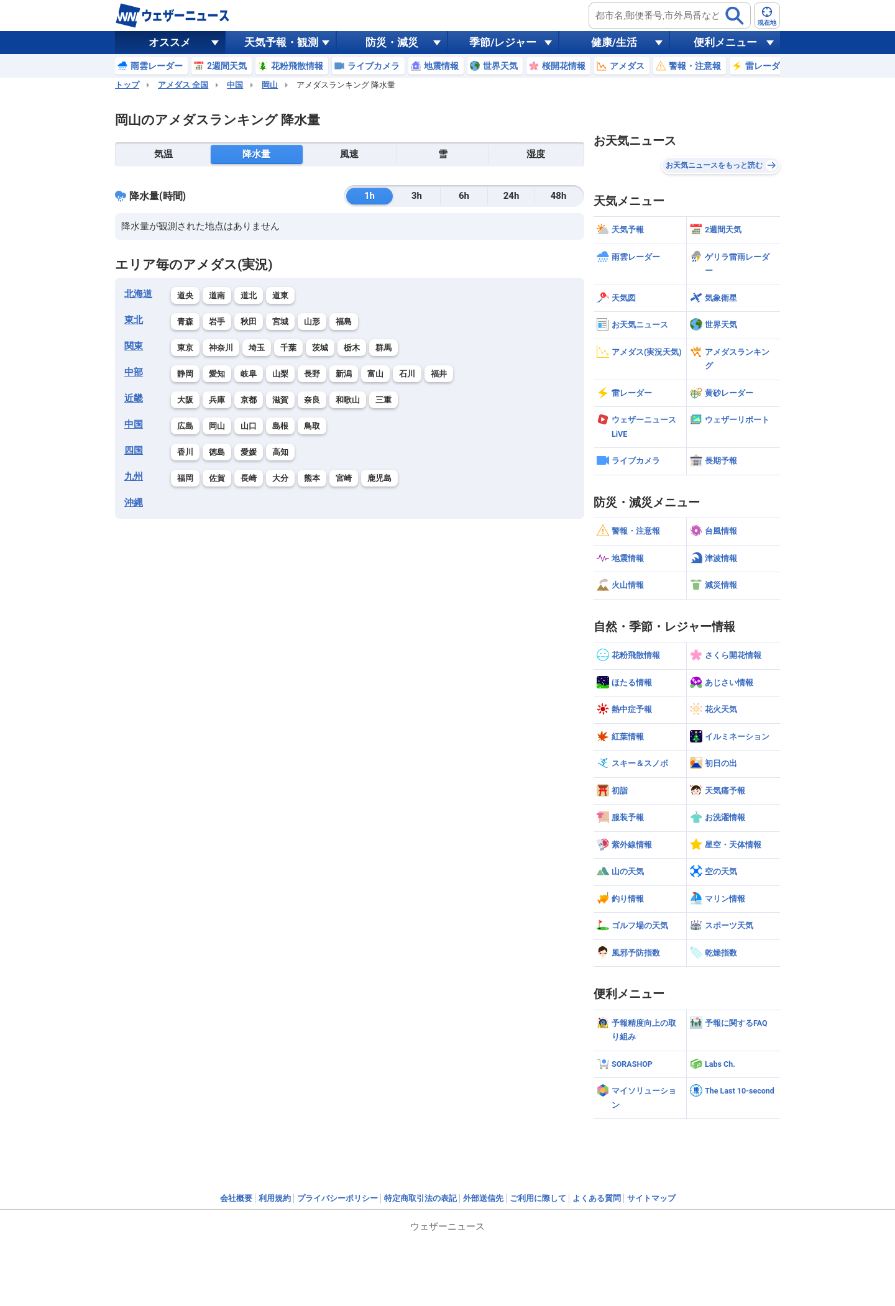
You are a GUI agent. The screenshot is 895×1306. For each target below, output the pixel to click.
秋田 (249, 321)
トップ (127, 84)
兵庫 (217, 399)
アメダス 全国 (183, 84)
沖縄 (133, 502)
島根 (280, 426)
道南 (217, 295)
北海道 (138, 293)
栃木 (352, 347)
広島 (185, 426)
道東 (280, 295)
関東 (133, 346)
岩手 (217, 321)
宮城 (280, 321)
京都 (249, 399)
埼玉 (257, 347)
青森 (185, 321)
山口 (249, 426)
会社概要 (236, 1198)
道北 (249, 295)
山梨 (280, 373)
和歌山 (348, 399)
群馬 (383, 347)
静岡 (185, 373)
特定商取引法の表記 (420, 1198)
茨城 (320, 347)
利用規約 (275, 1198)
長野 (312, 373)
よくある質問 (596, 1198)
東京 (185, 347)
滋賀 (280, 399)
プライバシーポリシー (337, 1198)
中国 (235, 84)
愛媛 (249, 452)
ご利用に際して (538, 1198)
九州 (133, 476)
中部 (133, 372)
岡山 (270, 84)
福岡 (185, 478)
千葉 (288, 347)
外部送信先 (483, 1198)
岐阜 (249, 373)
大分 (280, 478)
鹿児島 (379, 478)
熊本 (312, 478)
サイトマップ (651, 1198)
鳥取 (312, 426)
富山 (375, 373)
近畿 (133, 398)
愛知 (217, 373)
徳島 (217, 452)
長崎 (249, 478)
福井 (439, 373)
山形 (312, 321)
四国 (133, 450)
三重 (383, 399)
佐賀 (217, 478)
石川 (407, 373)
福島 (344, 321)
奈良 (312, 399)
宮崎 (344, 478)
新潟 (344, 373)
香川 (185, 452)
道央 (185, 295)
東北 (133, 320)
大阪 (185, 399)
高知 (280, 452)
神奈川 (221, 347)
